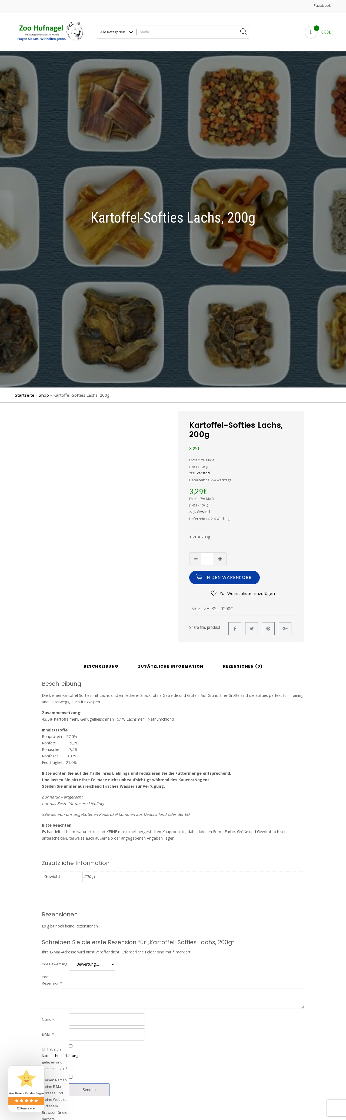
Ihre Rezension (52, 980)
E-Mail (48, 1034)
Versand (203, 473)
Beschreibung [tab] (101, 666)
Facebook (322, 5)
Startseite (24, 395)
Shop (44, 395)
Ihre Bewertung (54, 964)
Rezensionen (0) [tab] (242, 666)
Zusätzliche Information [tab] (170, 666)
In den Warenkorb (228, 577)
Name (48, 1019)
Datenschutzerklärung (60, 1055)
